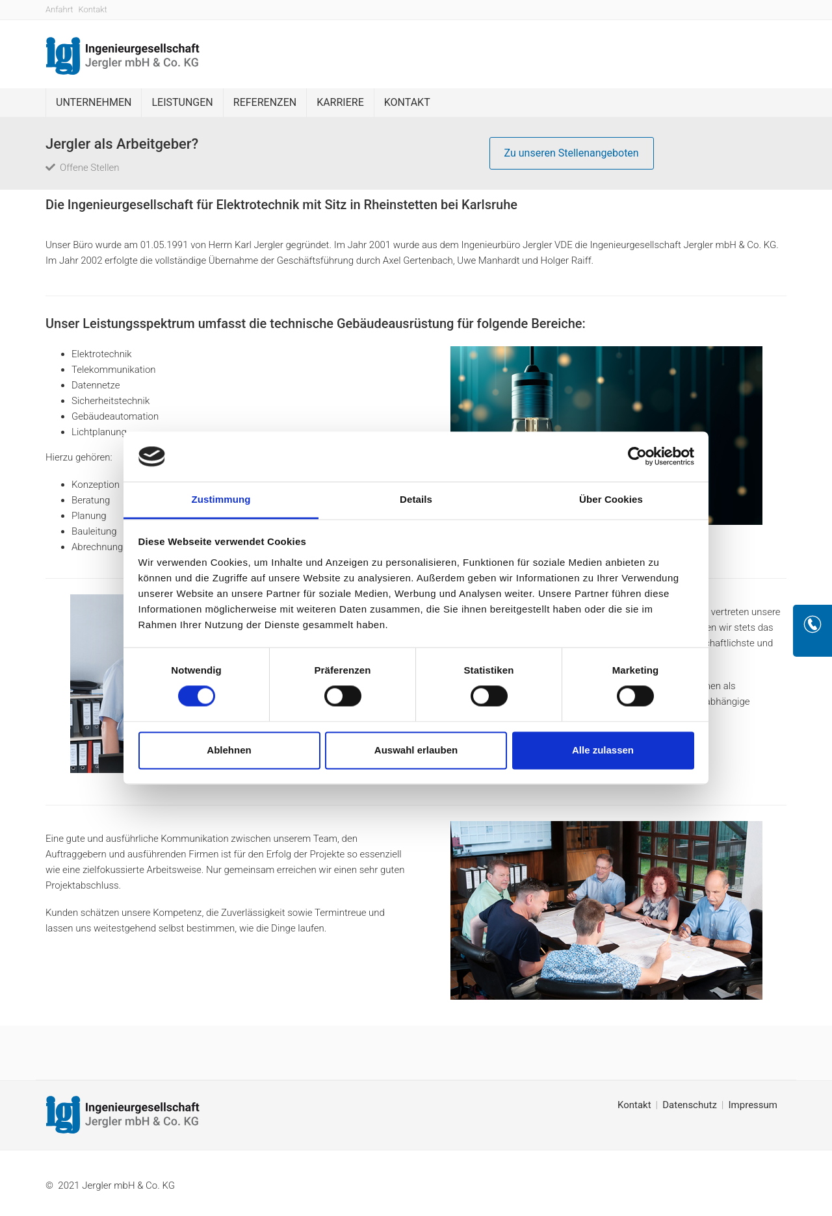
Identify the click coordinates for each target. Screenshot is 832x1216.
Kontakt (93, 9)
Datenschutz (689, 1105)
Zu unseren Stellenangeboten (571, 153)
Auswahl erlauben (416, 749)
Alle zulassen (603, 749)
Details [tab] (416, 499)
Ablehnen (229, 749)
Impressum (753, 1105)
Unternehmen (93, 102)
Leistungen (182, 102)
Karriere (340, 102)
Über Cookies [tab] (611, 499)
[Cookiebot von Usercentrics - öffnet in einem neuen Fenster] (637, 456)
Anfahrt (59, 9)
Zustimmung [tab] (221, 499)
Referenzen (264, 102)
